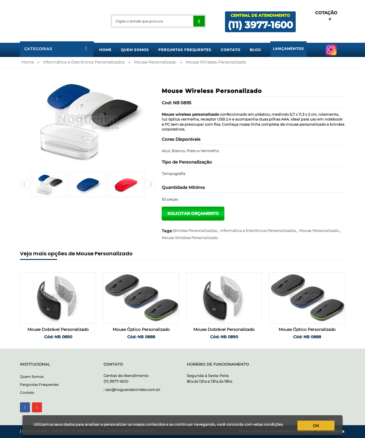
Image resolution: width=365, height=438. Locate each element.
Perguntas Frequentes (39, 384)
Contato (27, 392)
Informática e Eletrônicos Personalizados (258, 230)
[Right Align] (198, 21)
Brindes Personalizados (195, 230)
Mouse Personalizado (319, 230)
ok (316, 425)
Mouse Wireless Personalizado (190, 237)
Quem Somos (32, 376)
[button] (24, 184)
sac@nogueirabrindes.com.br (133, 389)
